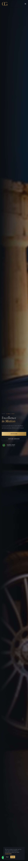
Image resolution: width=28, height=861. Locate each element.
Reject (7, 856)
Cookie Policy (8, 853)
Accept (12, 856)
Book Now (14, 433)
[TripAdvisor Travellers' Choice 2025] (8, 445)
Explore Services (14, 438)
